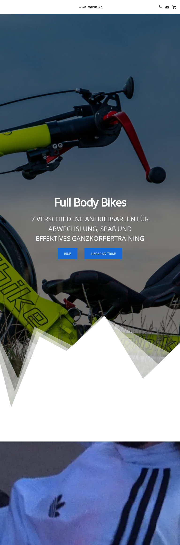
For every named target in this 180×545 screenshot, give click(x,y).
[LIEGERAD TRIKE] (103, 253)
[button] (5, 7)
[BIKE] (67, 253)
